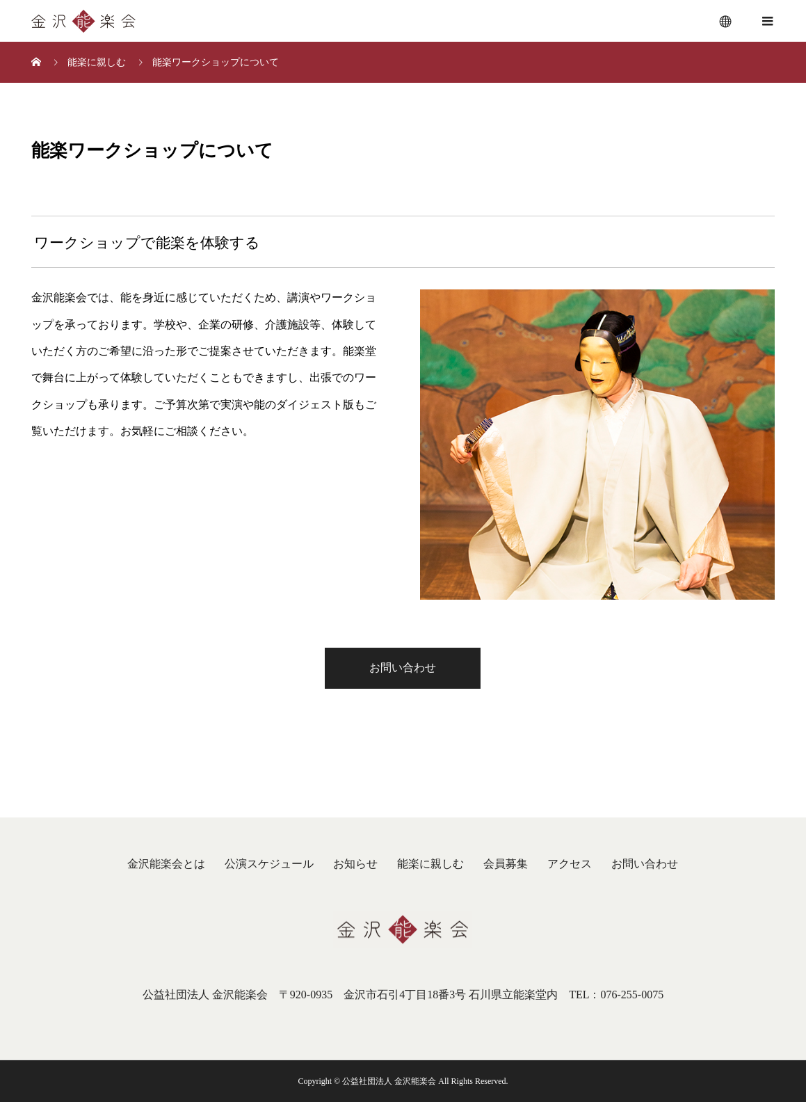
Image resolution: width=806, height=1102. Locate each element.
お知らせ (355, 864)
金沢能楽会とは (166, 864)
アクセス (569, 864)
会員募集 (505, 864)
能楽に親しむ (430, 864)
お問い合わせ (402, 667)
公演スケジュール (269, 864)
